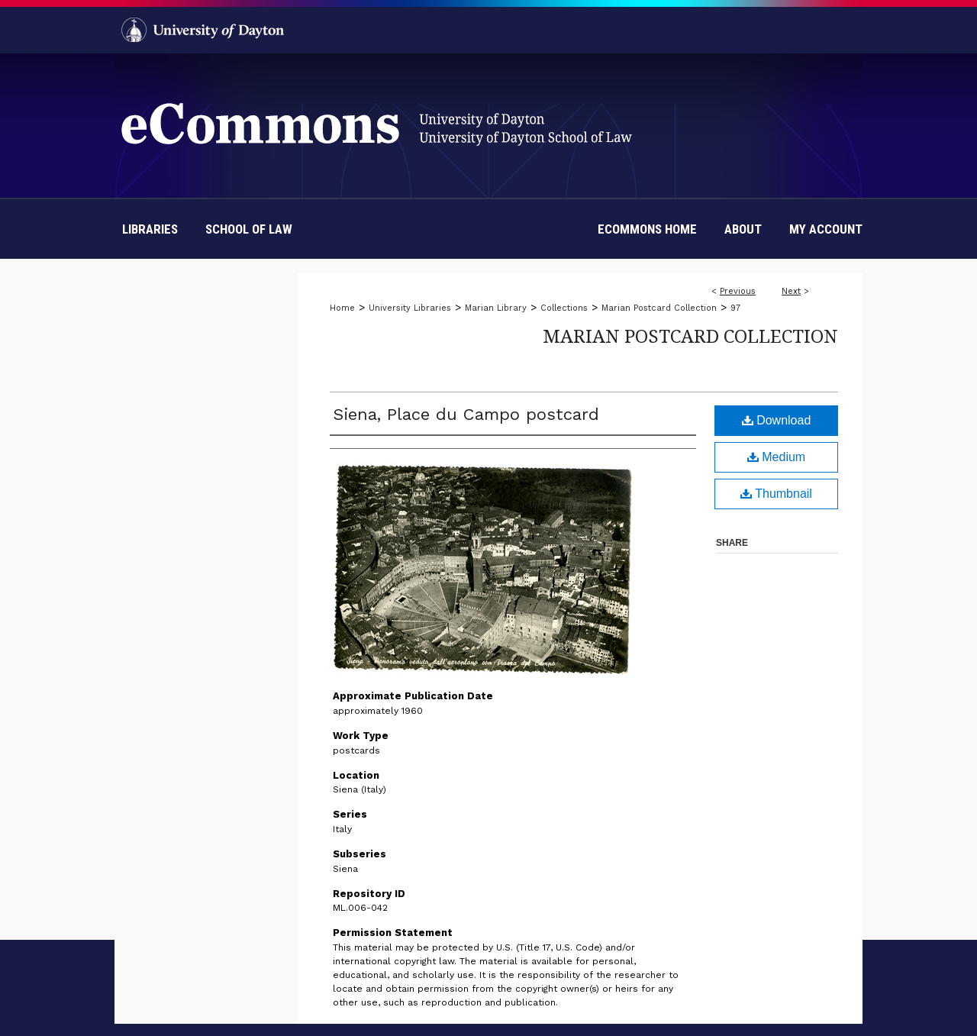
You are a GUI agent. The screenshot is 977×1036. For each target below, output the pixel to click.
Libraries (150, 229)
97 (735, 308)
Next (791, 291)
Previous (738, 291)
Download (776, 420)
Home (342, 308)
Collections (564, 308)
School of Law (248, 229)
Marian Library (496, 308)
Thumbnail (776, 493)
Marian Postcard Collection (659, 308)
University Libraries (410, 308)
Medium (776, 456)
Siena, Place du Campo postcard (466, 414)
